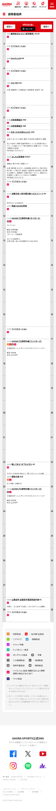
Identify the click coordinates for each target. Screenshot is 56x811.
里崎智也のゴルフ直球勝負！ (22, 33)
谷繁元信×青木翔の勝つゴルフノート (27, 193)
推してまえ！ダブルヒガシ (22, 464)
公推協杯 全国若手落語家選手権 (25, 599)
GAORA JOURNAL (9, 779)
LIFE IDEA (24, 779)
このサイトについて (9, 789)
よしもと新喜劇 (18, 156)
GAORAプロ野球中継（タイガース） (26, 218)
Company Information (11, 794)
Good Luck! (16, 58)
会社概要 (20, 791)
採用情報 (35, 791)
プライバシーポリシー (28, 789)
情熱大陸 (15, 476)
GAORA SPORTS (16, 776)
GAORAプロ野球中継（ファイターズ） (27, 341)
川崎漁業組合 (16, 119)
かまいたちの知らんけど (21, 132)
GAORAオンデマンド (34, 776)
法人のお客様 (8, 791)
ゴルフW (14, 82)
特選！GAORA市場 (19, 205)
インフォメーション (18, 46)
